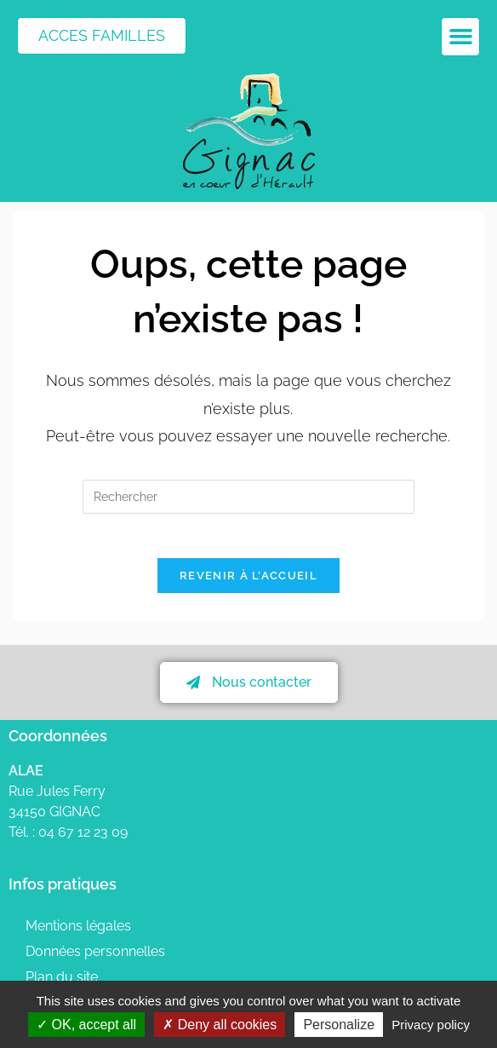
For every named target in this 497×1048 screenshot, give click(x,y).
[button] (460, 36)
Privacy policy (430, 1024)
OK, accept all (86, 1024)
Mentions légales (78, 933)
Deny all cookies (220, 1024)
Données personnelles (95, 959)
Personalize (338, 1024)
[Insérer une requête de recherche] (248, 497)
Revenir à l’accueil (248, 583)
